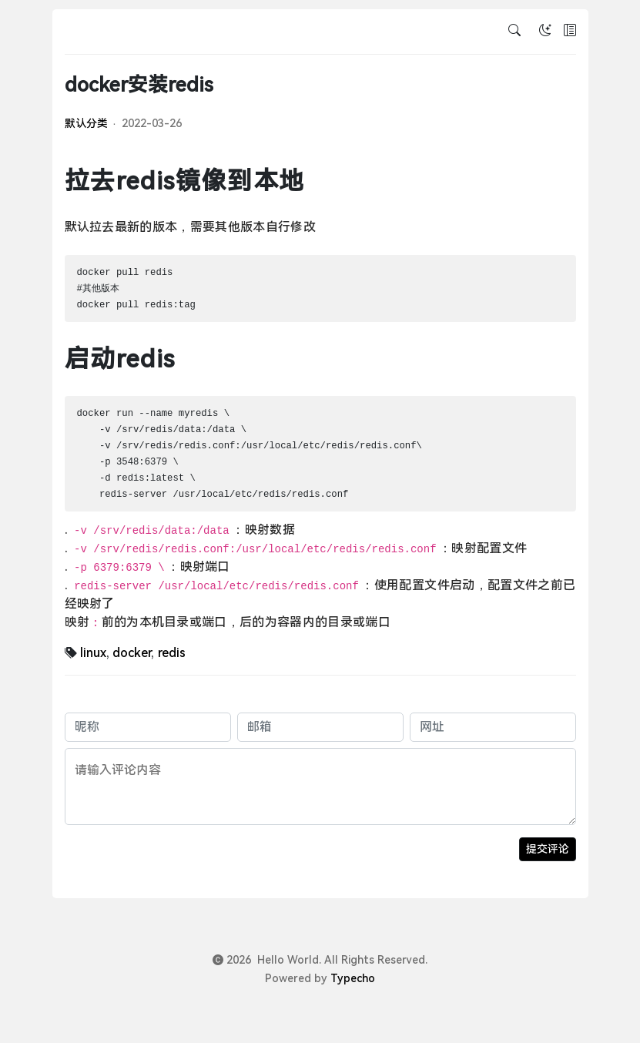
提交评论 (547, 849)
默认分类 (86, 123)
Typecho (352, 978)
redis (172, 653)
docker (131, 653)
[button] (570, 32)
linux (93, 653)
